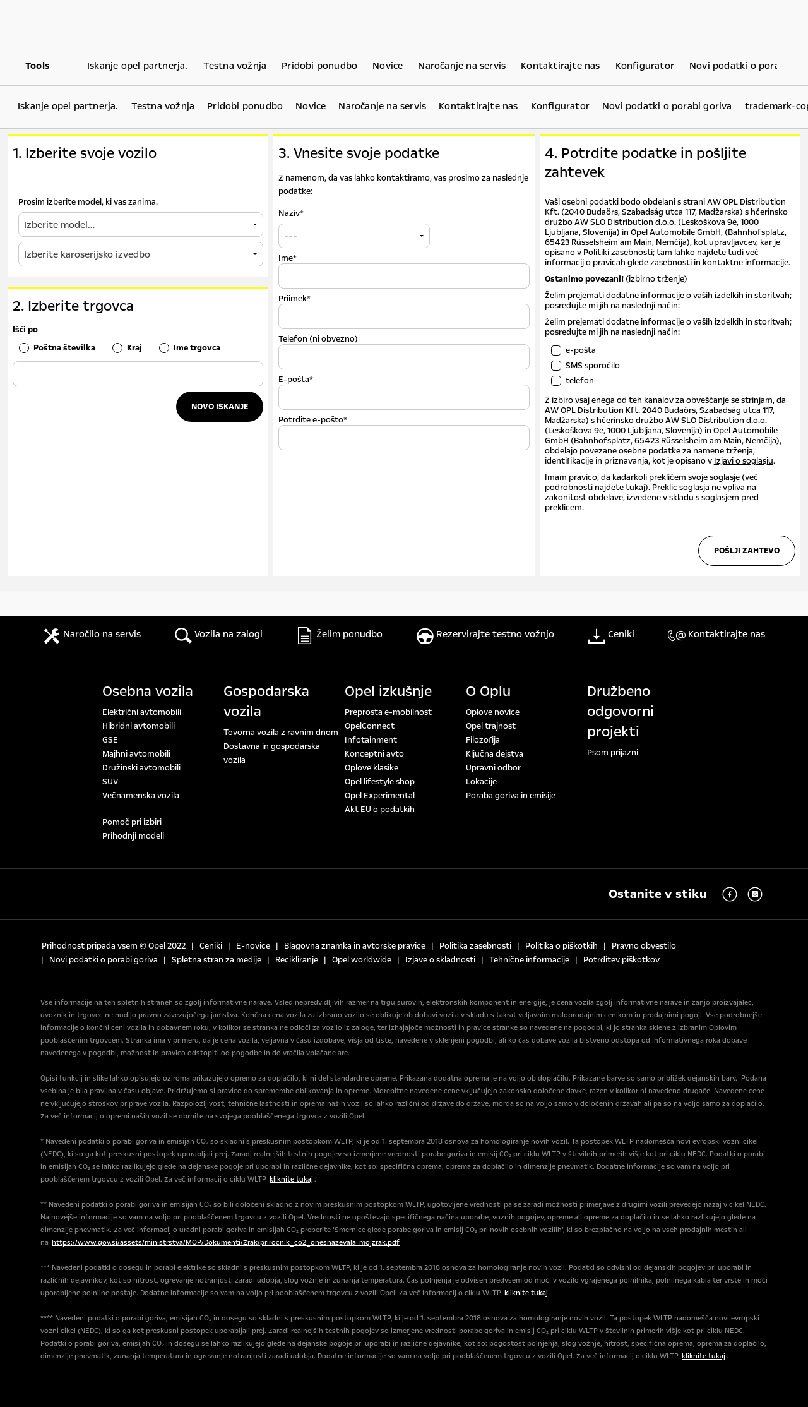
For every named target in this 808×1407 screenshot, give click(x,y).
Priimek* (294, 299)
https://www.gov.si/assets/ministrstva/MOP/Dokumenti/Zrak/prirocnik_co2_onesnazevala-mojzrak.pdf (226, 1242)
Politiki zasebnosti (618, 252)
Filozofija (483, 740)
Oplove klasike (371, 768)
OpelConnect (370, 726)
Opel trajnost (491, 726)
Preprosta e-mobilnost (388, 712)
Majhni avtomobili (136, 754)
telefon (580, 381)
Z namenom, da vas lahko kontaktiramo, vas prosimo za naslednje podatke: (403, 184)
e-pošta (581, 350)
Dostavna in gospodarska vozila (271, 753)
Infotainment (371, 740)
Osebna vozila (147, 691)
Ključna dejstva (494, 754)
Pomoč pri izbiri (132, 822)
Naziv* (291, 213)
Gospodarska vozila (266, 701)
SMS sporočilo (593, 366)
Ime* (287, 258)
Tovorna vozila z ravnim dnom (280, 732)
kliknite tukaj (291, 1179)
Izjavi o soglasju (743, 461)
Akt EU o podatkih (380, 809)
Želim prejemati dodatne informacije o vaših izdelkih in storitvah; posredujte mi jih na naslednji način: (668, 327)
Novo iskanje (219, 406)
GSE (110, 740)
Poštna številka (64, 348)
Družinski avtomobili (141, 768)
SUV (110, 781)
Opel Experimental (380, 795)
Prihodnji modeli (133, 836)
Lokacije (481, 781)
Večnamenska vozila (140, 795)
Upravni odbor (493, 768)
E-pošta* (295, 379)
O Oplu (488, 691)
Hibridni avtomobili (138, 726)
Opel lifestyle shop (380, 781)
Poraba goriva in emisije (511, 795)
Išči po (25, 330)
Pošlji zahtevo (747, 550)
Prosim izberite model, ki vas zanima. (88, 202)
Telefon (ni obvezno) (318, 339)
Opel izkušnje (388, 691)
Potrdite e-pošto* (312, 420)
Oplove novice (493, 712)
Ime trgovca (197, 348)
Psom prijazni (612, 752)
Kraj (134, 348)
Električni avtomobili (141, 712)
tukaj (635, 487)
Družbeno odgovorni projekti (620, 711)
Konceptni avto (374, 754)
